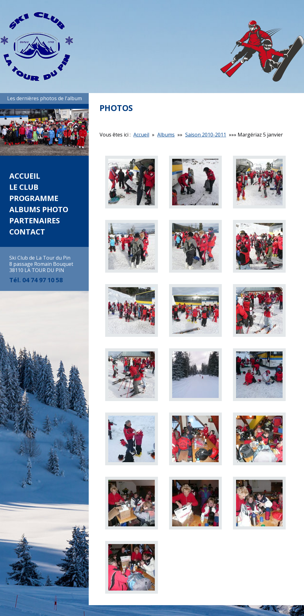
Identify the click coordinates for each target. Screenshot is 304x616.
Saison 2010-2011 (205, 134)
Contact (27, 231)
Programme (33, 198)
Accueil (24, 176)
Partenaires (34, 220)
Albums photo (38, 209)
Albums (166, 134)
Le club (23, 187)
